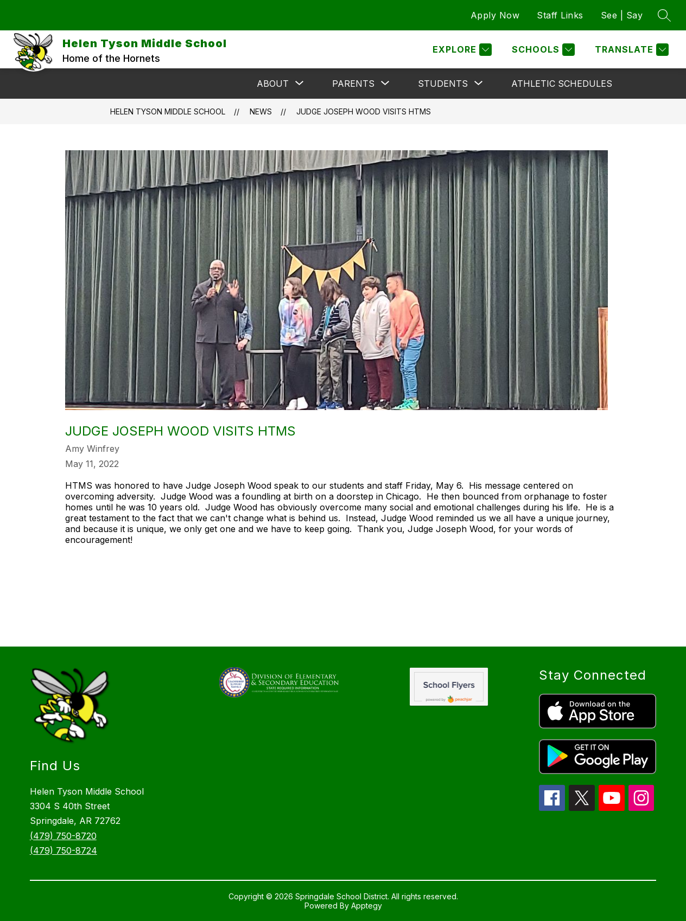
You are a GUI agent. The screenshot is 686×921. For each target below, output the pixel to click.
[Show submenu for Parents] (353, 83)
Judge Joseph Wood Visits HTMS (363, 111)
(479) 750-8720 (63, 835)
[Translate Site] (630, 49)
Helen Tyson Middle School (167, 111)
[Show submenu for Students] (443, 83)
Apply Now (495, 15)
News (261, 111)
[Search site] (664, 15)
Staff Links (560, 15)
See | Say (622, 15)
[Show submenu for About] (273, 83)
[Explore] (461, 49)
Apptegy (366, 905)
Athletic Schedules (561, 83)
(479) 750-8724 (63, 850)
